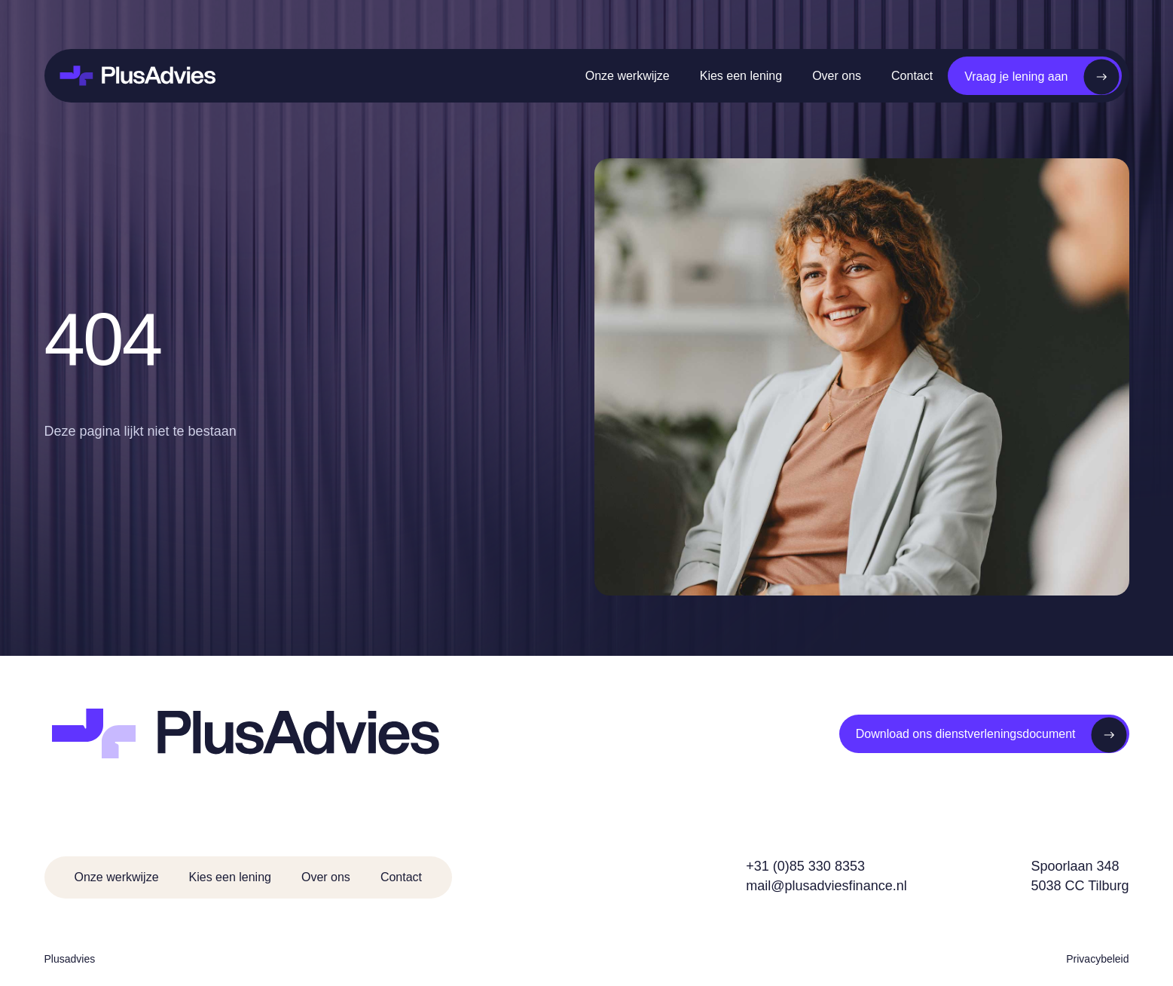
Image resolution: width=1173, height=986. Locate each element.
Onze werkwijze (627, 75)
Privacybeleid (1097, 959)
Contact (912, 75)
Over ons (836, 75)
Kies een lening (741, 75)
